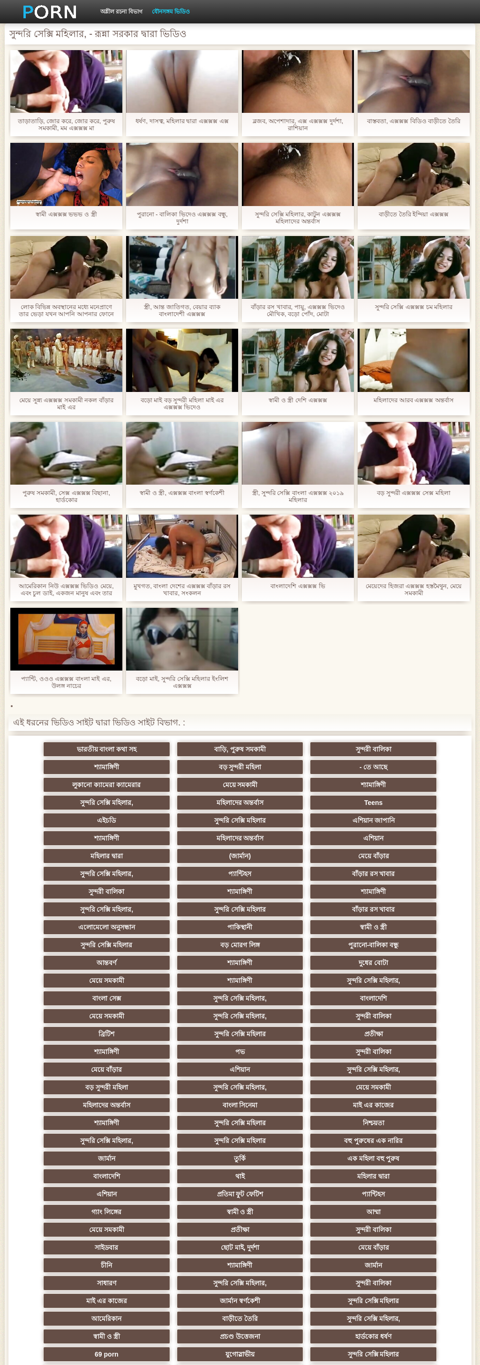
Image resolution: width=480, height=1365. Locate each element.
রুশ (194, 1229)
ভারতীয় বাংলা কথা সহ (102, 749)
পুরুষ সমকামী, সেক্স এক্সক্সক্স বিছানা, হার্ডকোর (66, 496)
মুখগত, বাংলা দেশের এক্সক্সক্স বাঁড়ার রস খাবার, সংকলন (182, 590)
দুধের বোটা (285, 909)
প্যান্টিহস (285, 838)
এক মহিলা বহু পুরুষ (378, 1051)
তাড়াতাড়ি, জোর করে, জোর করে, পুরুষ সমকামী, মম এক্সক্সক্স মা (66, 125)
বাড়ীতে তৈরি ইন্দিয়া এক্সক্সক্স (414, 214)
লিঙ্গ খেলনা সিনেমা (102, 1247)
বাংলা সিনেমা (194, 1016)
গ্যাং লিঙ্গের (286, 1087)
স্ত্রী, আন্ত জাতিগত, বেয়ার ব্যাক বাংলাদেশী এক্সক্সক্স (182, 310)
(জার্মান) (378, 820)
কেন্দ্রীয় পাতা (406, 1350)
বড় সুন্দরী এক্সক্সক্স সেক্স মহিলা (413, 492)
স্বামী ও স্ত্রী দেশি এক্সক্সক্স (298, 400)
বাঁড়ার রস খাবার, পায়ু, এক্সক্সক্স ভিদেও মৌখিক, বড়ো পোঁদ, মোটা (298, 310)
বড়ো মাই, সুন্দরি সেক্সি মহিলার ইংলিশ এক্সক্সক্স (182, 682)
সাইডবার (102, 1123)
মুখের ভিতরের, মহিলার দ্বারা (378, 1229)
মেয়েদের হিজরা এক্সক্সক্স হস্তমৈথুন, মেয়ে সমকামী (414, 590)
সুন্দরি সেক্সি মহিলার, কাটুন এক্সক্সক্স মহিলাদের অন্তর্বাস (298, 218)
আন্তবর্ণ (102, 909)
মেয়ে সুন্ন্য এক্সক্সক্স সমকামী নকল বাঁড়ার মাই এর (66, 404)
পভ (102, 980)
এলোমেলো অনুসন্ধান (285, 874)
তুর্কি (286, 1051)
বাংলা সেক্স (285, 927)
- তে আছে (194, 767)
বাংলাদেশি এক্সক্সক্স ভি (297, 586)
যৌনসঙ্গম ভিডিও (171, 11)
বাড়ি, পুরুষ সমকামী (194, 749)
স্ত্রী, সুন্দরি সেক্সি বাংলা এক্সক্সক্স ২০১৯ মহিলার (298, 496)
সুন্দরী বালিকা (286, 749)
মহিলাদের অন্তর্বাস (285, 785)
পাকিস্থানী (377, 874)
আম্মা (102, 1105)
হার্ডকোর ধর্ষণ (194, 1194)
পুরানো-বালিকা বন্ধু (377, 891)
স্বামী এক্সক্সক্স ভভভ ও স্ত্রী (66, 214)
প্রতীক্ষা (286, 963)
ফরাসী (377, 1212)
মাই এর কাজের (286, 1016)
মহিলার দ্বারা (286, 820)
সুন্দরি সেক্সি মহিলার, (194, 785)
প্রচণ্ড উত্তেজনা (102, 1194)
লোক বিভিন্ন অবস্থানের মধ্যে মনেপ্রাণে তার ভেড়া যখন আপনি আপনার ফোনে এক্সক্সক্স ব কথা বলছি (66, 310)
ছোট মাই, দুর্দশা (194, 1123)
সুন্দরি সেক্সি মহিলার (194, 802)
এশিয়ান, (102, 1229)
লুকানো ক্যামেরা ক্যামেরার (286, 767)
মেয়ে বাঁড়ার (102, 838)
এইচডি (102, 802)
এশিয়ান (194, 820)
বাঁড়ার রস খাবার (377, 838)
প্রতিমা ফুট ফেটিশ (102, 1087)
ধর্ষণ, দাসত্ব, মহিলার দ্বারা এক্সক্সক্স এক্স (181, 121)
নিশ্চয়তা (194, 1034)
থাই (194, 1069)
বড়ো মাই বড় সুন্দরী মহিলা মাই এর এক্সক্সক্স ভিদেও (182, 404)
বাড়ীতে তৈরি (194, 1176)
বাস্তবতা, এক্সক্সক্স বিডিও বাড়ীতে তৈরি (413, 121)
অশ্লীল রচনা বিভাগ (121, 11)
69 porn (286, 1194)
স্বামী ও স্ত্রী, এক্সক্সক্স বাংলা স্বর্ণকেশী (182, 492)
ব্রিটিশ (102, 963)
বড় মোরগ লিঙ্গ (286, 891)
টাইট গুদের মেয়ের (377, 1265)
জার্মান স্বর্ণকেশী (286, 1158)
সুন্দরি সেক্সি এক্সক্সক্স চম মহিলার (413, 306)
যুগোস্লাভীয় (377, 1194)
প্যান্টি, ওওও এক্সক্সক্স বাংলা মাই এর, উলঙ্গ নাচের (66, 682)
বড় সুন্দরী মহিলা (102, 767)
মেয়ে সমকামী (377, 767)
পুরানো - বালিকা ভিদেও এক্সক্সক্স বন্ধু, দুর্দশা (182, 218)
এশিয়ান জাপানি (286, 802)
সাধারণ (285, 1140)
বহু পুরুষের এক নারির (102, 1051)
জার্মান (194, 1051)
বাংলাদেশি (102, 945)
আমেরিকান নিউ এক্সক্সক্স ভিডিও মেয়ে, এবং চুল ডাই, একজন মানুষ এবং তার (66, 590)
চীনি (377, 1123)
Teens (377, 785)
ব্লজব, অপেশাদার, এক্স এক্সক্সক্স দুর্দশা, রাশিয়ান (298, 125)
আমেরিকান (102, 1176)
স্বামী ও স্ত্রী (102, 891)
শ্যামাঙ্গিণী (377, 749)
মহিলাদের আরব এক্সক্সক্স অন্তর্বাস (414, 400)
